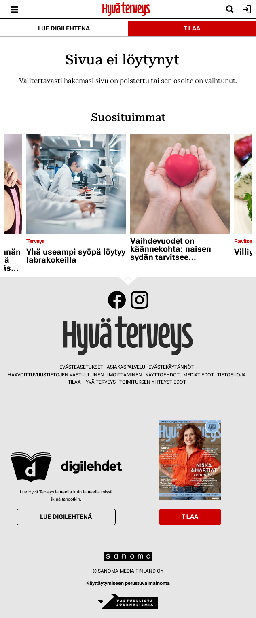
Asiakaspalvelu (126, 367)
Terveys (35, 241)
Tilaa (192, 28)
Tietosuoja (231, 375)
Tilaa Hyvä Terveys (92, 382)
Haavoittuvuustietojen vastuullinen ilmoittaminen (75, 375)
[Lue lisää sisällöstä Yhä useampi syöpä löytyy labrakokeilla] (76, 184)
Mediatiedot (198, 375)
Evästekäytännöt (171, 367)
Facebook (117, 300)
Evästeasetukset (81, 367)
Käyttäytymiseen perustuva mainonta (128, 583)
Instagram (139, 300)
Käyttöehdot (163, 375)
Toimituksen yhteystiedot (152, 382)
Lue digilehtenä (64, 28)
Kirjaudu (246, 9)
